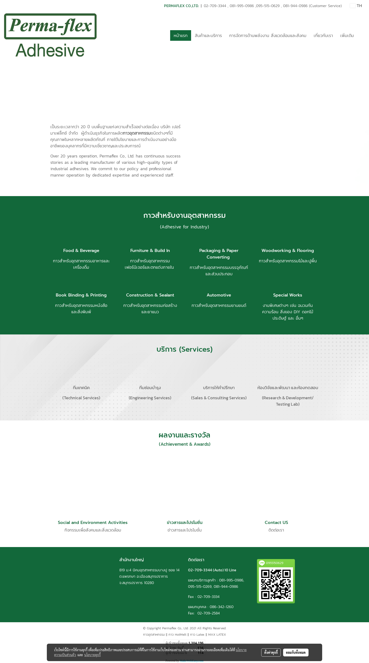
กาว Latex (197, 634)
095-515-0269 (200, 586)
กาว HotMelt (177, 634)
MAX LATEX (217, 634)
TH (356, 5)
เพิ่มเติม (347, 35)
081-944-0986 (295, 5)
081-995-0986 (242, 5)
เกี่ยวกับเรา (323, 35)
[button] (362, 35)
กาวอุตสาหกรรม (154, 634)
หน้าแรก (181, 35)
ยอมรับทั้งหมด (296, 652)
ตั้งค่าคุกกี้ (271, 652)
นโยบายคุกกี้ (92, 655)
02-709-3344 (215, 5)
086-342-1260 (221, 606)
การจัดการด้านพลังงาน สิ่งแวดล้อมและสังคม (267, 35)
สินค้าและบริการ (208, 35)
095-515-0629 (268, 5)
